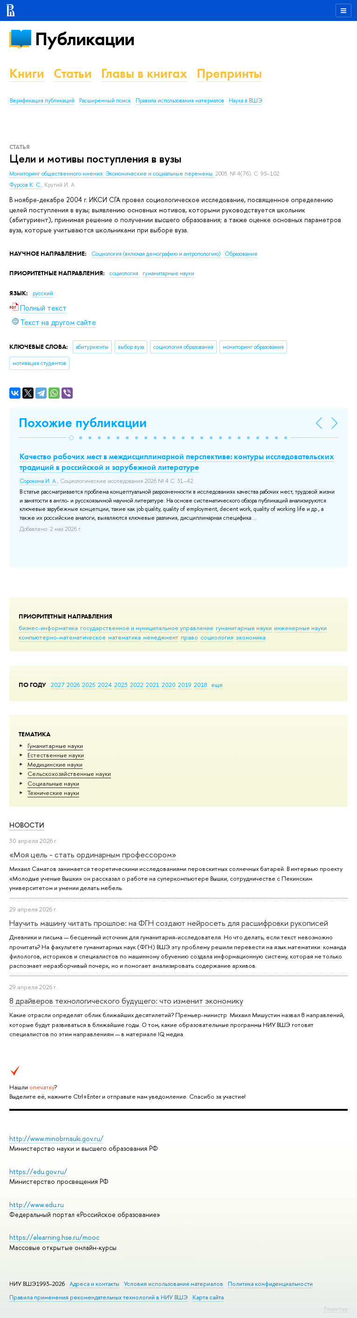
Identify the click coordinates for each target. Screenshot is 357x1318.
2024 (105, 684)
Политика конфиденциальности (270, 1284)
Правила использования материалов (180, 100)
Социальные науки (53, 783)
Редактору (336, 1308)
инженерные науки (300, 628)
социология (216, 637)
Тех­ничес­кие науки (53, 792)
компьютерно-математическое (62, 637)
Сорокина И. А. (38, 481)
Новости (26, 825)
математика (124, 637)
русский (43, 293)
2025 (89, 684)
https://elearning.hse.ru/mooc (54, 1237)
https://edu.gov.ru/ (38, 1171)
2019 (185, 684)
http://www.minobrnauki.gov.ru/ (56, 1138)
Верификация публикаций (42, 100)
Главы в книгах (144, 73)
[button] (71, 437)
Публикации (84, 39)
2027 (57, 684)
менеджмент (160, 637)
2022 (137, 684)
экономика (251, 637)
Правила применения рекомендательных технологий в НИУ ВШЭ (98, 1297)
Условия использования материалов (173, 1284)
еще (217, 684)
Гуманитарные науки (55, 745)
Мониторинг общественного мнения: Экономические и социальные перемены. (112, 173)
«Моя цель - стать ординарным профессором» (92, 854)
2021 (152, 684)
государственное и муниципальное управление (146, 628)
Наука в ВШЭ (245, 100)
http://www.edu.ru (36, 1204)
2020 (169, 684)
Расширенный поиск (105, 100)
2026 (73, 684)
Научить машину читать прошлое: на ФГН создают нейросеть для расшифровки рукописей (168, 922)
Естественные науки (55, 755)
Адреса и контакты (94, 1284)
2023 (121, 684)
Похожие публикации (83, 422)
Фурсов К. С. (25, 185)
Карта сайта (208, 1297)
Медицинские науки (54, 764)
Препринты (229, 73)
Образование (241, 254)
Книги (26, 73)
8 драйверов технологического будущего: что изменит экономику (126, 1000)
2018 (200, 684)
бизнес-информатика (48, 628)
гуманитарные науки (244, 628)
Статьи (73, 73)
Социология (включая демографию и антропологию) (156, 254)
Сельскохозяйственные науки (69, 773)
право (189, 637)
